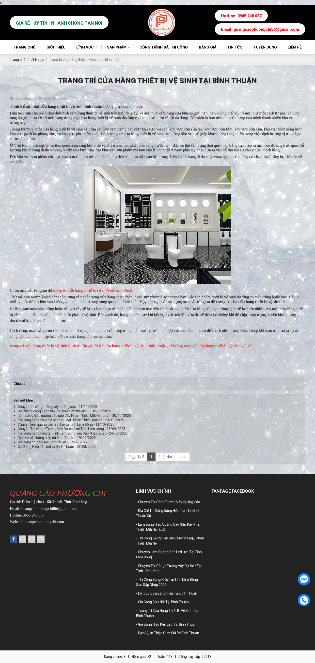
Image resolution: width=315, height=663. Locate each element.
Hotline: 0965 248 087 (241, 16)
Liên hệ (294, 47)
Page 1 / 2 (136, 457)
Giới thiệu (56, 47)
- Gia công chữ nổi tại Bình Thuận (162, 602)
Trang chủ (24, 47)
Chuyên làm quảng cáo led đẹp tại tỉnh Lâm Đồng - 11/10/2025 (66, 424)
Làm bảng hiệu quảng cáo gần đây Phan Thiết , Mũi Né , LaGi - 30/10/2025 (74, 416)
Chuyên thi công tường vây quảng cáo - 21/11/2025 (57, 407)
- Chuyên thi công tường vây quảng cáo (168, 502)
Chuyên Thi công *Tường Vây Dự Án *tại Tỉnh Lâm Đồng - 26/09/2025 (71, 429)
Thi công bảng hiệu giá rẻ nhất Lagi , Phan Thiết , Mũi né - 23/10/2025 (71, 420)
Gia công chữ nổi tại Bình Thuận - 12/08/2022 (53, 442)
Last (183, 457)
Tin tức (234, 47)
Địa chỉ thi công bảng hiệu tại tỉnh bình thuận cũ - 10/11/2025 (64, 411)
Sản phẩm (116, 47)
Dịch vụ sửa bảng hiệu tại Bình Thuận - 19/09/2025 (57, 438)
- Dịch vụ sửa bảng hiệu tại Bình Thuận (166, 593)
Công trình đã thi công (164, 47)
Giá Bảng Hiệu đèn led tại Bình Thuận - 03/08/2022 (56, 447)
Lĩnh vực (85, 47)
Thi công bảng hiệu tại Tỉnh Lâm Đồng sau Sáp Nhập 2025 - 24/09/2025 (73, 433)
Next (170, 457)
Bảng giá (208, 47)
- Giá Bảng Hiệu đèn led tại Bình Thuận (166, 624)
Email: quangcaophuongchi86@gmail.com (260, 29)
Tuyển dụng (265, 47)
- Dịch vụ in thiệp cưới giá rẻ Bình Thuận (167, 633)
